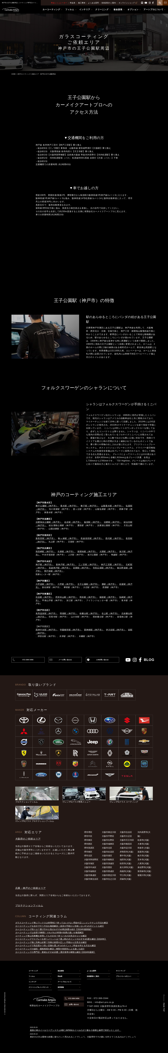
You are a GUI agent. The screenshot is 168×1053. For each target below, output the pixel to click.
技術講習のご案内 (109, 3)
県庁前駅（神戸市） (54, 571)
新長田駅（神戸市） (46, 538)
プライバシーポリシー (123, 976)
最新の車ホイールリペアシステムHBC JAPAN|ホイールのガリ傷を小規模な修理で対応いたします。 (75, 1030)
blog (149, 660)
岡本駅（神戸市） (88, 597)
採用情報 (61, 987)
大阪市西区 (107, 867)
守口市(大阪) (125, 875)
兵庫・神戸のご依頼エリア (30, 888)
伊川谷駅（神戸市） (116, 630)
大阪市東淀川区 (109, 832)
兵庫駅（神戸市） (66, 551)
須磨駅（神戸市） (112, 522)
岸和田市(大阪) (126, 852)
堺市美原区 (89, 848)
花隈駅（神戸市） (82, 568)
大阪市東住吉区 (91, 879)
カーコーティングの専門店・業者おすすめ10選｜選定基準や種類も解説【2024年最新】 (55, 952)
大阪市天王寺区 (127, 840)
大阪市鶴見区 (126, 844)
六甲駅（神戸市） (66, 584)
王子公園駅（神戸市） (88, 584)
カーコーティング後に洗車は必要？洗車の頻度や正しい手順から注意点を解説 (51, 942)
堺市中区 (88, 836)
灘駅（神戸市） (109, 584)
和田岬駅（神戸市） (46, 551)
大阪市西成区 (108, 871)
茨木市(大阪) (143, 859)
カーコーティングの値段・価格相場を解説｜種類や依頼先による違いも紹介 (50, 949)
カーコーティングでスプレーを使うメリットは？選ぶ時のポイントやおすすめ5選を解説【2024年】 (61, 939)
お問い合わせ (74, 1004)
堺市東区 (88, 840)
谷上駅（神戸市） (110, 613)
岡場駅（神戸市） (68, 613)
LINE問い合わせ (102, 660)
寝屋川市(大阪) (144, 875)
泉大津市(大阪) (126, 867)
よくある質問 (93, 3)
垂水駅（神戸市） (69, 506)
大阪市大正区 (126, 836)
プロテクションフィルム (29, 905)
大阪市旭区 (89, 863)
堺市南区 (88, 852)
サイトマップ (120, 971)
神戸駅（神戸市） (45, 564)
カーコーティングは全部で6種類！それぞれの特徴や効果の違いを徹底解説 (49, 932)
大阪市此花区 (108, 852)
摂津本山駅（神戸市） (66, 597)
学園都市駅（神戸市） (71, 630)
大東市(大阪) (143, 844)
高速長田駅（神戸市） (92, 538)
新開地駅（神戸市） (87, 551)
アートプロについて (64, 982)
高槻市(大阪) (125, 871)
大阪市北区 (107, 848)
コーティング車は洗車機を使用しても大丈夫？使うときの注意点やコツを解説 (51, 936)
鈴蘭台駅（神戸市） (89, 613)
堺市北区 (88, 856)
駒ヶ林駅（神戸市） (68, 538)
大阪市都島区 (108, 859)
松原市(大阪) (143, 840)
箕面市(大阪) (143, 852)
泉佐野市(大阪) (144, 867)
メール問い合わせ (65, 660)
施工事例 (81, 3)
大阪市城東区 (108, 844)
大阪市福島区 (90, 871)
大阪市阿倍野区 (91, 859)
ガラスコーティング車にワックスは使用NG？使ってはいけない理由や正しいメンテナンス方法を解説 (61, 923)
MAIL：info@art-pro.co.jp (100, 1002)
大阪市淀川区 (126, 848)
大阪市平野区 (108, 836)
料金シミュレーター (59, 3)
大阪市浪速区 (108, 863)
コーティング (33, 971)
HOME (13, 74)
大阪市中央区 (90, 867)
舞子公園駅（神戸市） (47, 506)
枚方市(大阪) (143, 856)
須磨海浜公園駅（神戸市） (49, 522)
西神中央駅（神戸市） (47, 630)
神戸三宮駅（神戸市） (112, 564)
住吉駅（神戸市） (44, 597)
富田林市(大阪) (144, 871)
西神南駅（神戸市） (94, 630)
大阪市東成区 (90, 875)
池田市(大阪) (125, 859)
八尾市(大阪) (143, 863)
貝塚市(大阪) (125, 879)
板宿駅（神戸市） (93, 522)
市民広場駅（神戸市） (104, 568)
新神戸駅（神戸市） (66, 564)
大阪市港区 (107, 856)
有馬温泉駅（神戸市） (47, 613)
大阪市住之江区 (109, 879)
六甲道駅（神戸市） (46, 584)
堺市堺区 (88, 832)
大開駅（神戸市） (108, 551)
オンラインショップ (128, 3)
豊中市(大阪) (125, 856)
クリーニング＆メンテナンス (39, 987)
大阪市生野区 (108, 840)
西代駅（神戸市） (114, 538)
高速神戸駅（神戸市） (60, 568)
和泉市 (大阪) (144, 848)
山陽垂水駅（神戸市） (112, 506)
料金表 (72, 3)
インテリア (32, 982)
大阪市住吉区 (126, 832)
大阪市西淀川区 (109, 875)
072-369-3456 (27, 660)
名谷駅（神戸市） (73, 522)
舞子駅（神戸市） (90, 506)
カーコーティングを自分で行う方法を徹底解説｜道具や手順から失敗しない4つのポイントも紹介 (59, 926)
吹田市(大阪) (125, 863)
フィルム (32, 976)
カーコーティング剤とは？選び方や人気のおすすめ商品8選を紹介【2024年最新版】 (53, 929)
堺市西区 (88, 844)
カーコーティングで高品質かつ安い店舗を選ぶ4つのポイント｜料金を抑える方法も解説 (55, 945)
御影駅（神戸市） (108, 597)
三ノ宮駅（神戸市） (88, 564)
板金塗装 (61, 971)
